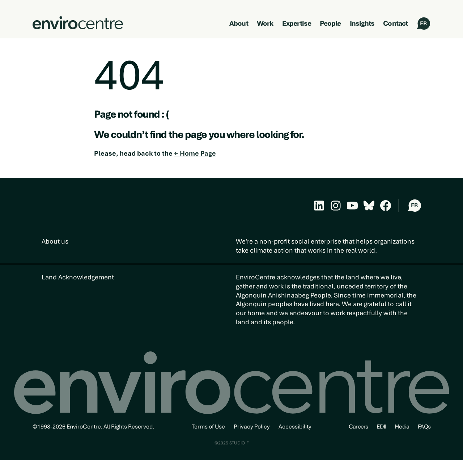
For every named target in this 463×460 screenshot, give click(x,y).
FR (423, 23)
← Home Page (195, 153)
